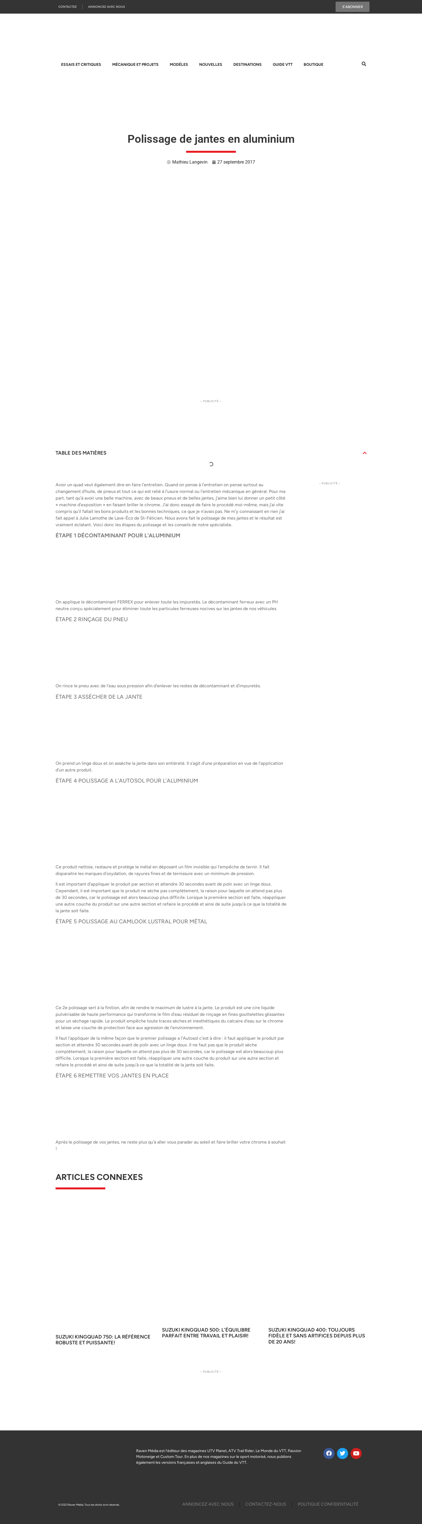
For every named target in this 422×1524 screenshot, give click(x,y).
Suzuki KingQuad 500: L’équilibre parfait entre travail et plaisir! (206, 1333)
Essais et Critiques (81, 64)
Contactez (67, 7)
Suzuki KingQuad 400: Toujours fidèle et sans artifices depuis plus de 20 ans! (316, 1336)
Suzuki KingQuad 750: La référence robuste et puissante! (103, 1340)
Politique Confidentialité (328, 1504)
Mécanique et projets (135, 64)
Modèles (179, 64)
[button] (365, 453)
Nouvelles (210, 64)
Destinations (247, 64)
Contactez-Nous (265, 1504)
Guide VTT (283, 64)
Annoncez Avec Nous (106, 7)
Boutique (313, 64)
